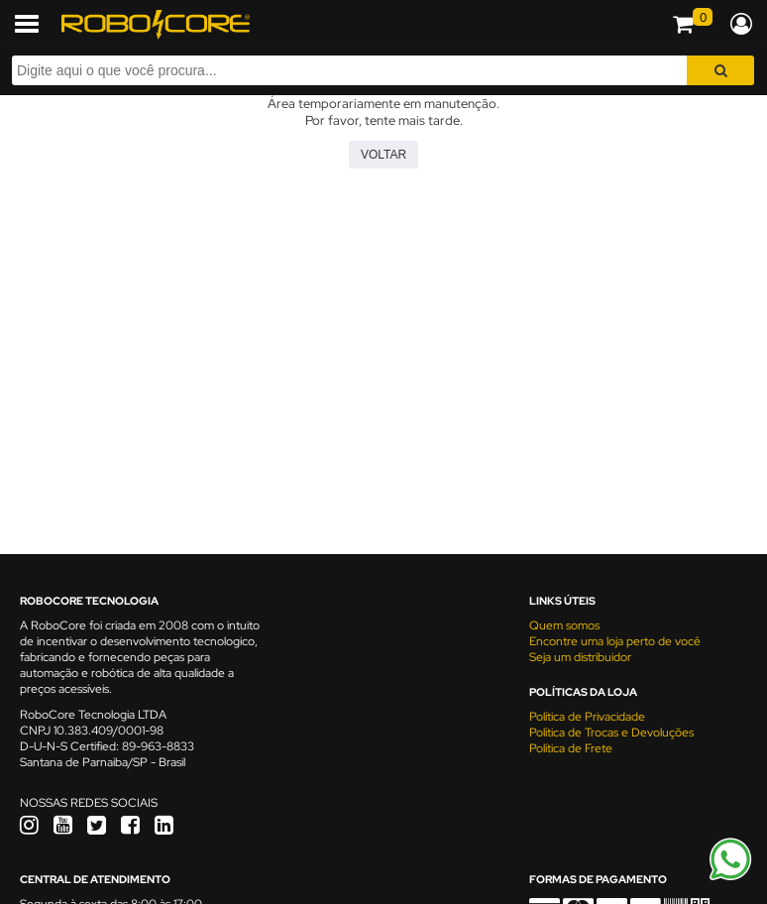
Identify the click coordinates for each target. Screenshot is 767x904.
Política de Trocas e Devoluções (611, 732)
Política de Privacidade (587, 717)
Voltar (383, 155)
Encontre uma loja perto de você (615, 641)
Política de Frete (570, 748)
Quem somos (564, 625)
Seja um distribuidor (580, 657)
